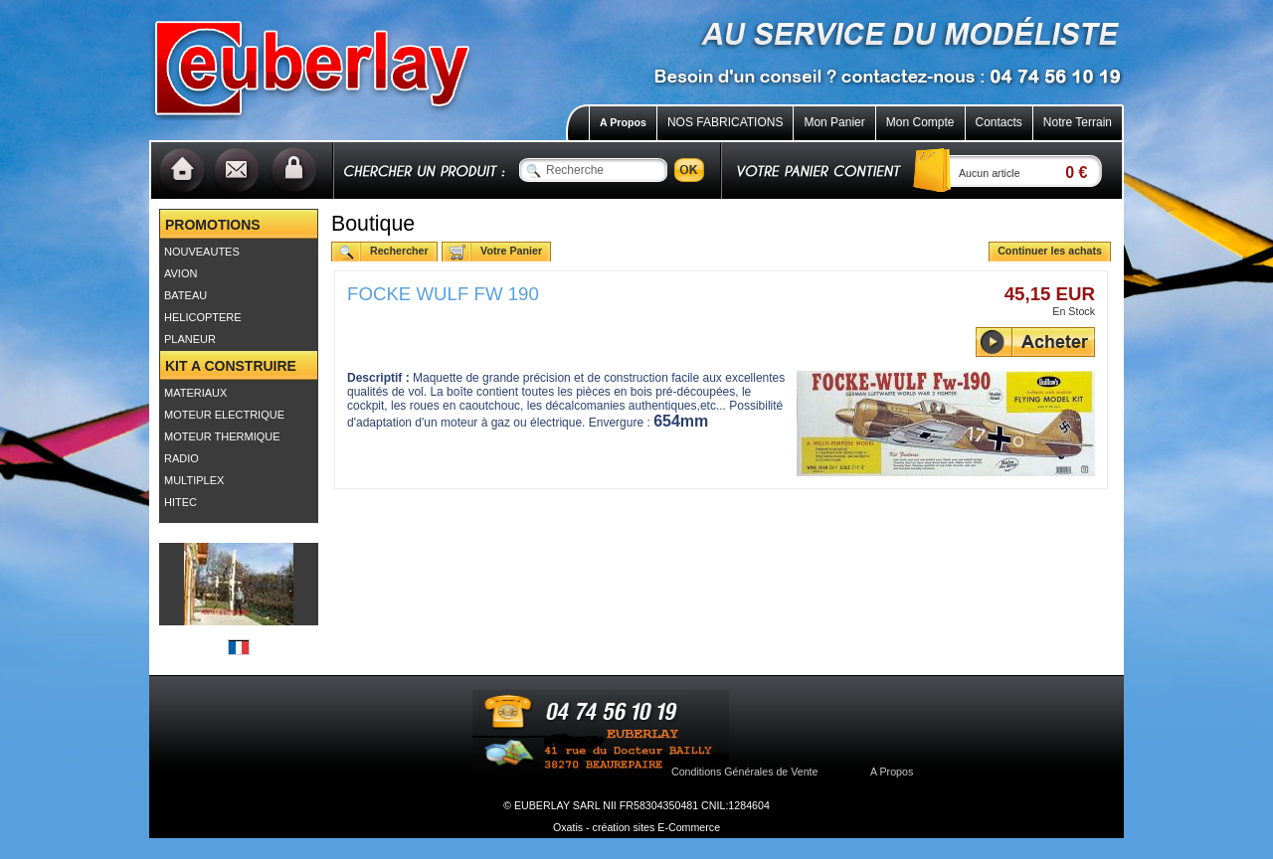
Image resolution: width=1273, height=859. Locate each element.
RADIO (181, 458)
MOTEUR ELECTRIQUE (224, 415)
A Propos (623, 122)
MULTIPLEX (194, 480)
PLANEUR (190, 339)
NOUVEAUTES (202, 252)
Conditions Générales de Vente (744, 771)
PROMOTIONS (213, 225)
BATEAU (185, 295)
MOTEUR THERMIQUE (222, 436)
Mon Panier (834, 122)
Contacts (999, 122)
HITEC (180, 502)
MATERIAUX (195, 393)
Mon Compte (920, 122)
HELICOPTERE (203, 317)
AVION (180, 273)
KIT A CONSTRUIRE (230, 366)
